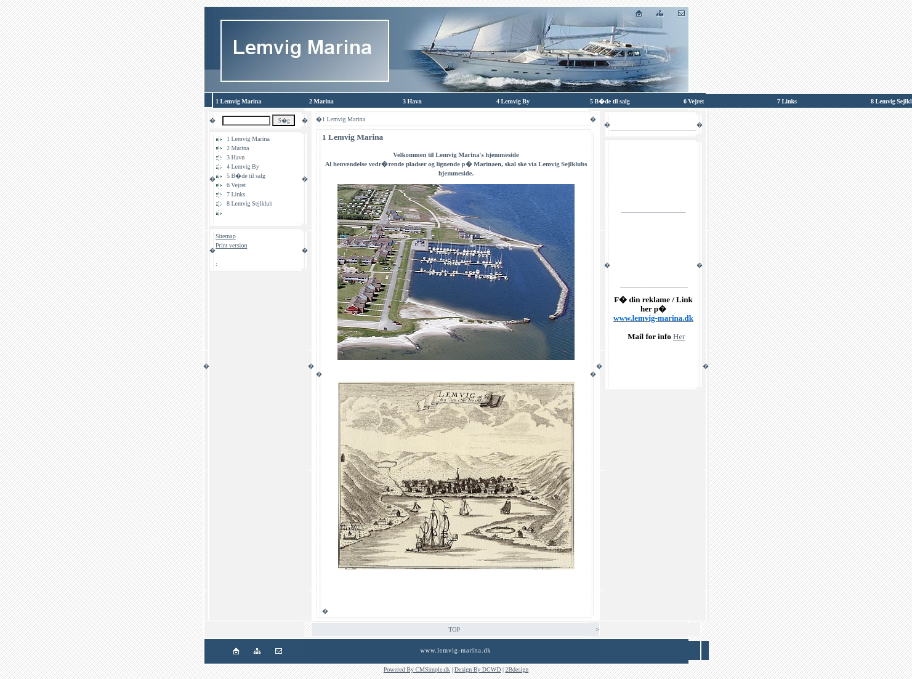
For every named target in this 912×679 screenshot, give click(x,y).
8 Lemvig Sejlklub (249, 203)
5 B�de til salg (246, 175)
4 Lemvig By (243, 166)
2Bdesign (516, 669)
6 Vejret (236, 185)
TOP (454, 629)
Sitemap (226, 236)
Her (679, 336)
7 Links (236, 194)
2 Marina (238, 148)
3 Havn (235, 157)
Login (223, 254)
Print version (231, 245)
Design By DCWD (477, 669)
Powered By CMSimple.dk (417, 669)
